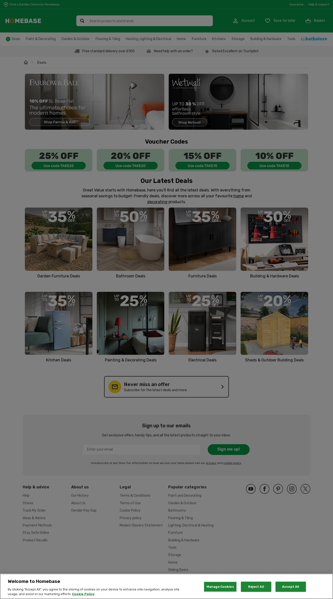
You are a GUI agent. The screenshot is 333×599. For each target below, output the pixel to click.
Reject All (256, 589)
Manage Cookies (220, 589)
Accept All (290, 589)
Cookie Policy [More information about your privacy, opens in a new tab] (83, 596)
